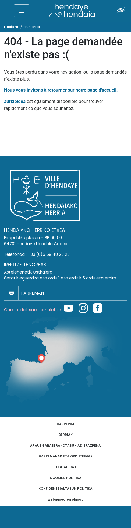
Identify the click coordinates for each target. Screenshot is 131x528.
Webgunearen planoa (65, 500)
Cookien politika (66, 477)
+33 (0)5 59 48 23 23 (49, 254)
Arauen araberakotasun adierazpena (65, 445)
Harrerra (66, 424)
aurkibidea (15, 101)
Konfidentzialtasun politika (65, 488)
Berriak (66, 434)
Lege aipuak (65, 467)
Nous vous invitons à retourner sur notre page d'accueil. (61, 90)
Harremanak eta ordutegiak (66, 456)
